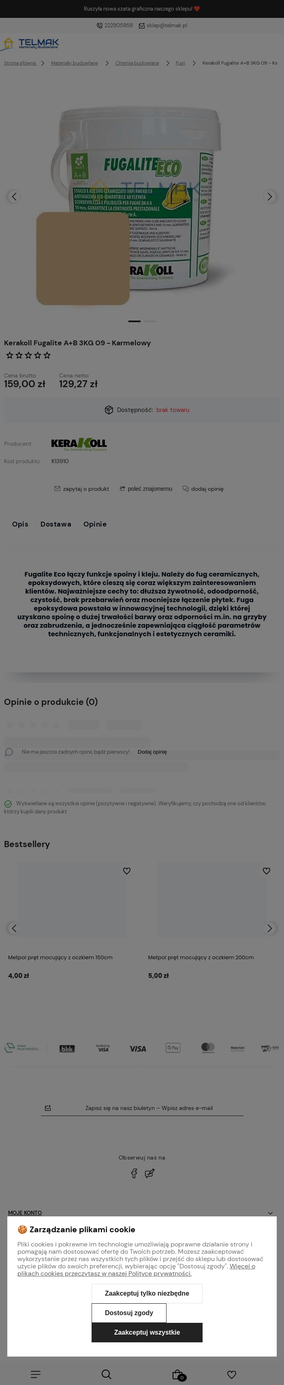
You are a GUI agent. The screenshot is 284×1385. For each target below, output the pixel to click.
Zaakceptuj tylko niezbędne (147, 1293)
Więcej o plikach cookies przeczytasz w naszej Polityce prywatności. (136, 1270)
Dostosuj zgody (129, 1312)
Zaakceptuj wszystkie (147, 1332)
